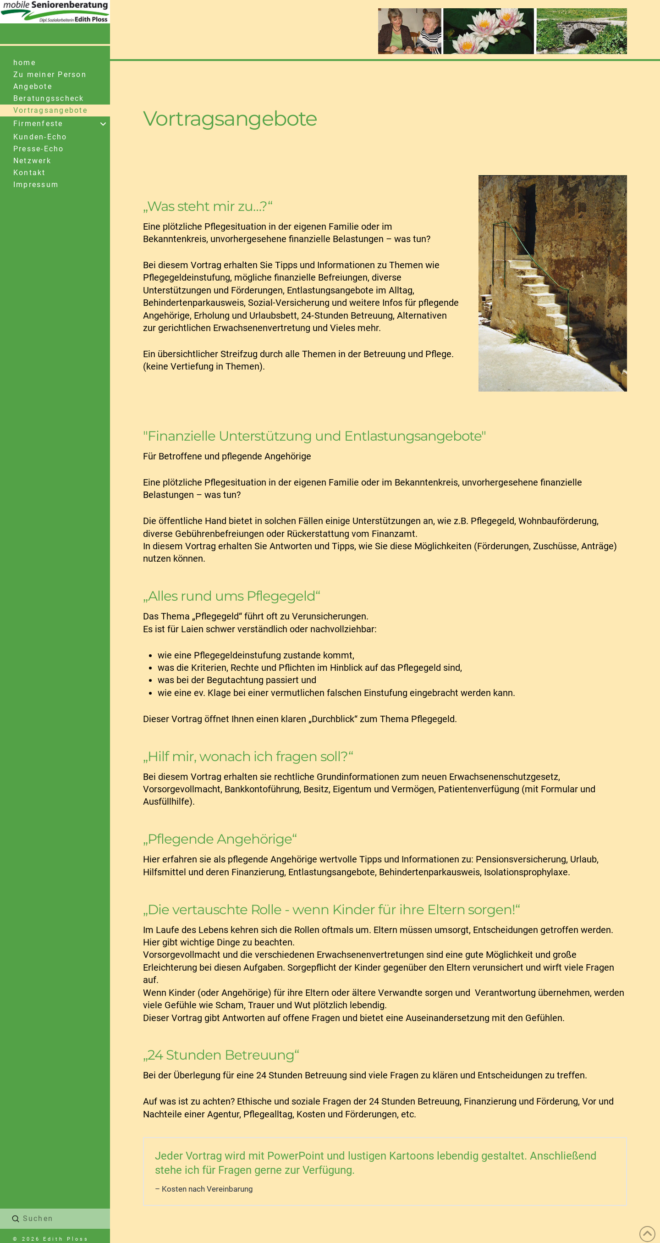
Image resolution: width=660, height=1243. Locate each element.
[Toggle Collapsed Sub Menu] (55, 123)
